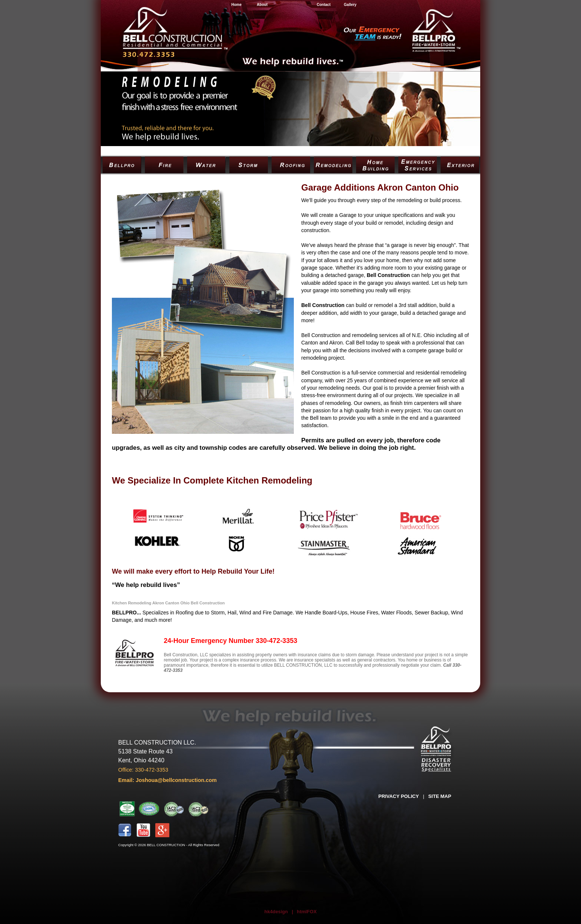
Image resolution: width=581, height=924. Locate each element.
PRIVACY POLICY (398, 796)
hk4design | (279, 911)
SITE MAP (439, 796)
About (262, 5)
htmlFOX (306, 911)
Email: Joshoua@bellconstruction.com (167, 780)
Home (236, 5)
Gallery (350, 5)
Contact (324, 5)
